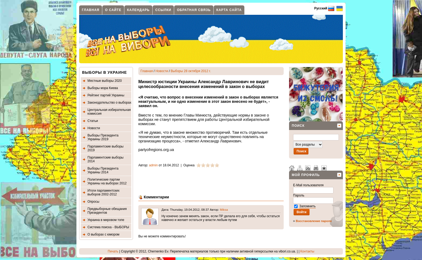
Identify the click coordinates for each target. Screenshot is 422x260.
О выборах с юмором (103, 234)
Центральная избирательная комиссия (109, 111)
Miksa (224, 209)
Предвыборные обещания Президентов (107, 211)
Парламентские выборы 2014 (105, 159)
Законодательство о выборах (109, 102)
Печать (113, 251)
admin (153, 165)
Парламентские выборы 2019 (105, 148)
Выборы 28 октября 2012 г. (191, 71)
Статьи (92, 121)
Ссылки (163, 10)
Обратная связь (193, 10)
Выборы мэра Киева (102, 88)
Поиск (298, 126)
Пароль (299, 195)
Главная (90, 10)
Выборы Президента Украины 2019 (102, 137)
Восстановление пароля (314, 221)
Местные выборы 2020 (104, 81)
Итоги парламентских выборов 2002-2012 (103, 192)
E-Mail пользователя (309, 185)
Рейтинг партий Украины (105, 95)
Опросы (93, 201)
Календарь (138, 10)
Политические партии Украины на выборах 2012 (107, 181)
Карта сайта (229, 10)
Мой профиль (306, 175)
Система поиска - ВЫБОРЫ (108, 227)
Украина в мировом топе (105, 220)
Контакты (307, 251)
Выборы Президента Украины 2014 (102, 170)
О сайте (113, 10)
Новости (93, 128)
